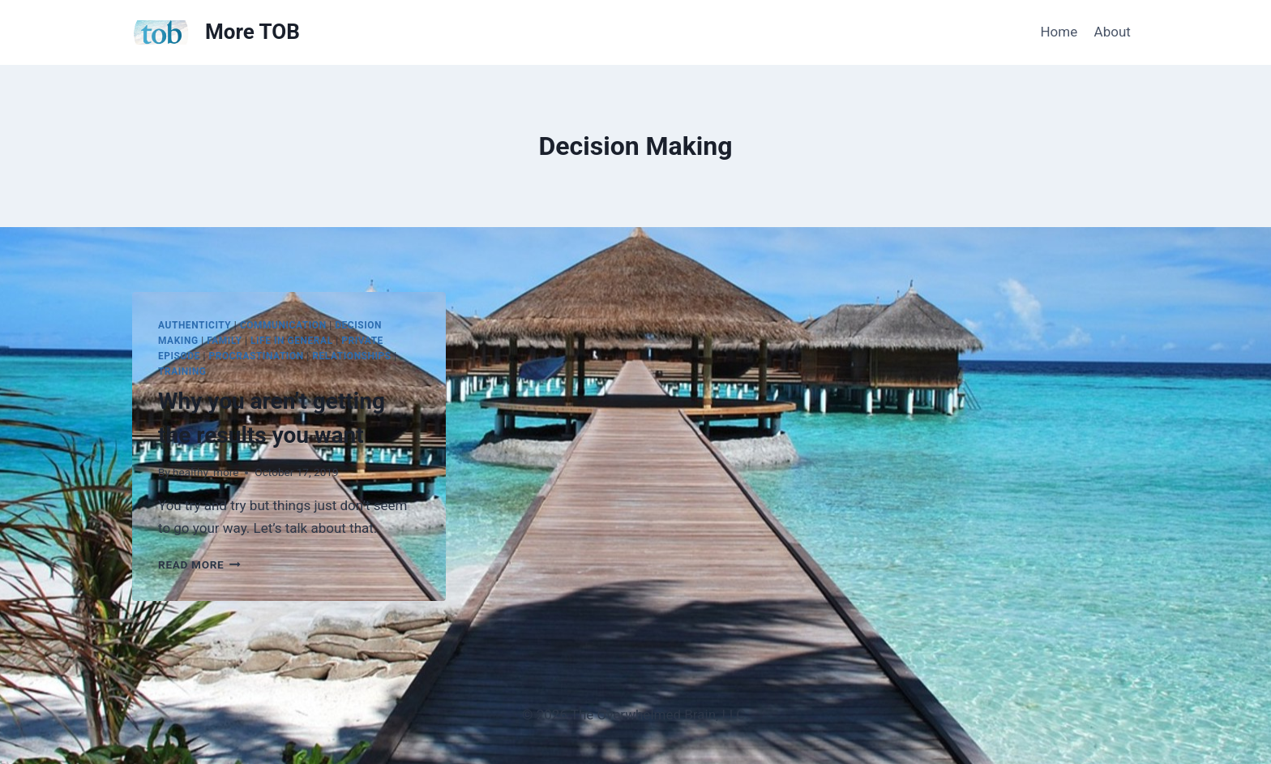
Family (224, 340)
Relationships (351, 356)
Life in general (291, 340)
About (1112, 32)
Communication (283, 325)
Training (182, 371)
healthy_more (205, 472)
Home (1058, 32)
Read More (199, 564)
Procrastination (256, 356)
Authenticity (194, 325)
